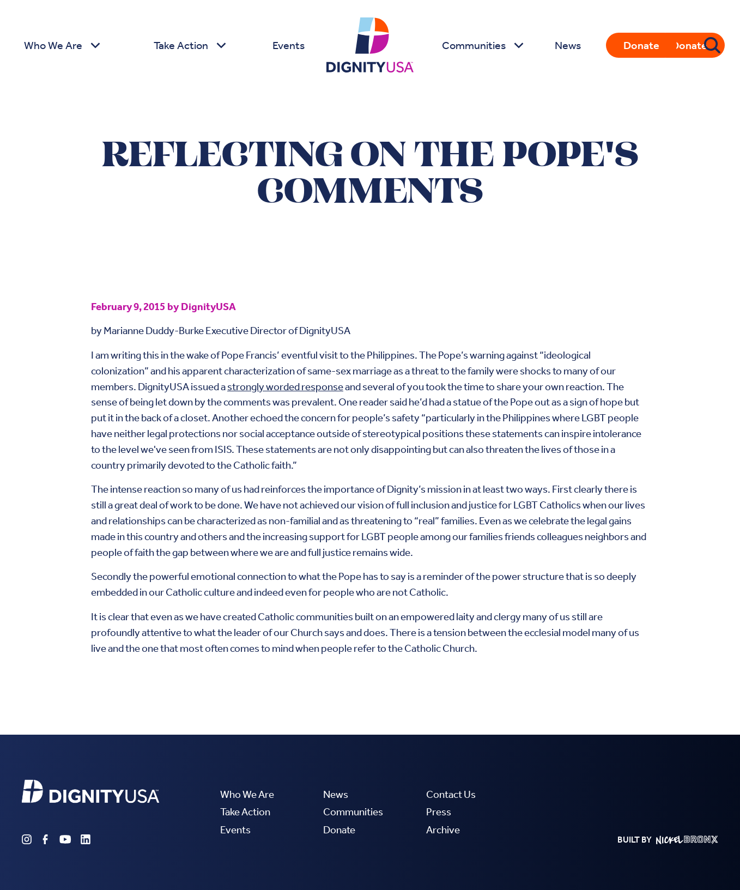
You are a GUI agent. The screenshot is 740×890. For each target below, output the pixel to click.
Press (438, 812)
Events (288, 45)
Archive (443, 830)
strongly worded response (285, 386)
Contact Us (451, 794)
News (568, 45)
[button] (60, 45)
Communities (353, 812)
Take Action (245, 812)
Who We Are (247, 794)
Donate (641, 45)
